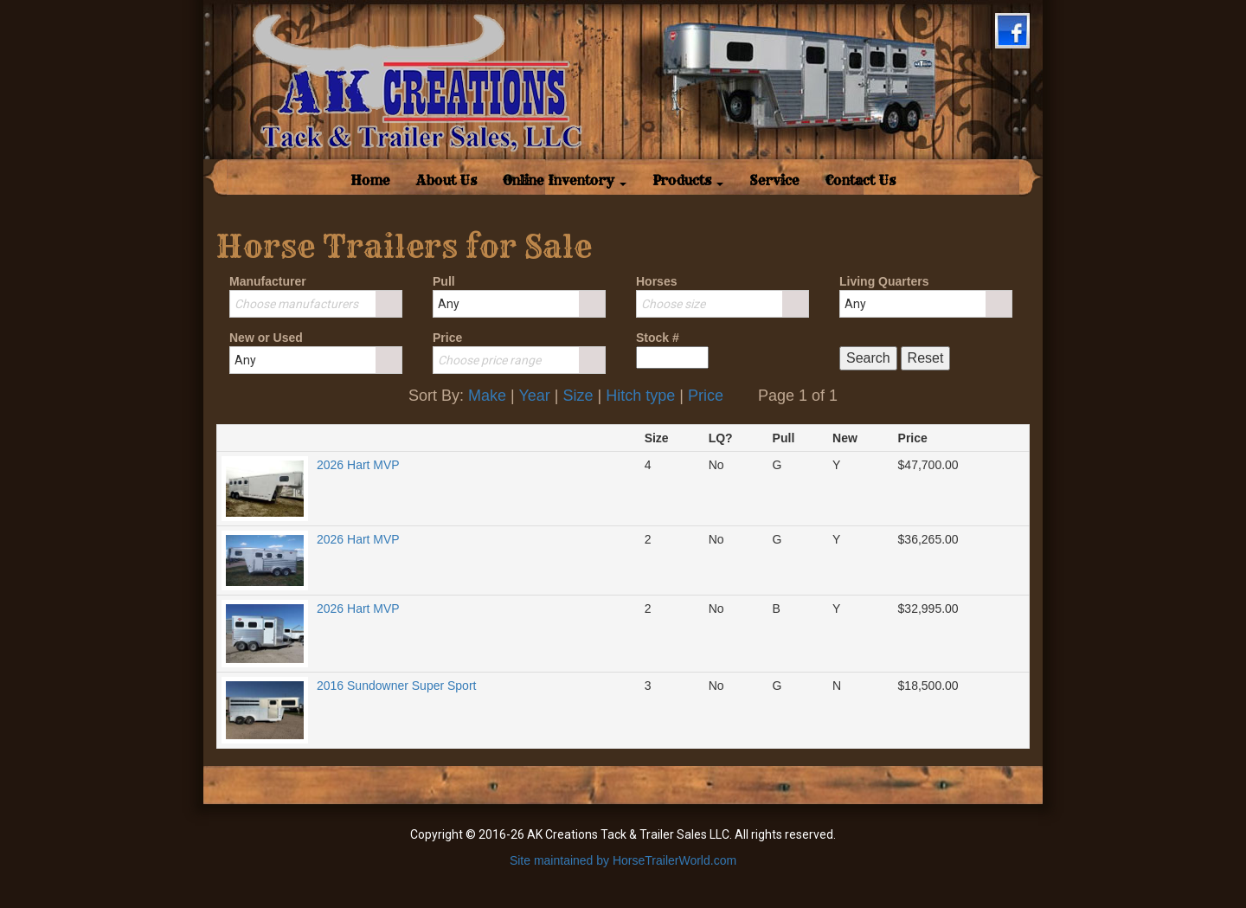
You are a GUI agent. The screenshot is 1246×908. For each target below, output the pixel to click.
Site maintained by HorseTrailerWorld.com (623, 860)
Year (533, 395)
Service (774, 180)
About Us (446, 180)
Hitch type (640, 395)
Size (577, 395)
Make (487, 395)
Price (705, 395)
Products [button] (687, 180)
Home (376, 180)
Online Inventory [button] (564, 180)
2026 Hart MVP (358, 465)
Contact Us (860, 180)
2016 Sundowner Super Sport (396, 685)
